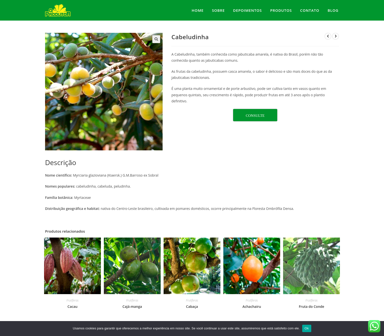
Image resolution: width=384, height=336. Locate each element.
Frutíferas (72, 300)
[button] (156, 39)
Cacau (73, 306)
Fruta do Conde (311, 306)
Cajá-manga (132, 306)
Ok (307, 328)
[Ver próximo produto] (335, 36)
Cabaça (192, 306)
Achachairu (251, 306)
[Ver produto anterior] (327, 36)
